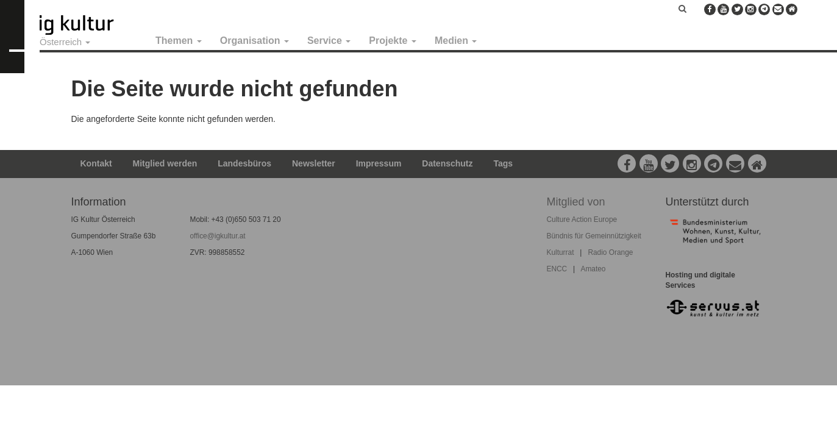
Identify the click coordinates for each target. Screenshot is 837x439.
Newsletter (313, 163)
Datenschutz (447, 163)
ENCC (557, 269)
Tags (503, 163)
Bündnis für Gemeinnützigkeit (594, 236)
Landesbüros (244, 163)
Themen (178, 40)
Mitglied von (576, 202)
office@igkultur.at (218, 236)
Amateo (592, 269)
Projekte (392, 40)
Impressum (379, 163)
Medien (456, 40)
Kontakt (96, 163)
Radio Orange (610, 252)
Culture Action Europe (582, 219)
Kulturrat (560, 252)
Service (329, 40)
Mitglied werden (165, 163)
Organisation (254, 40)
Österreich (65, 42)
